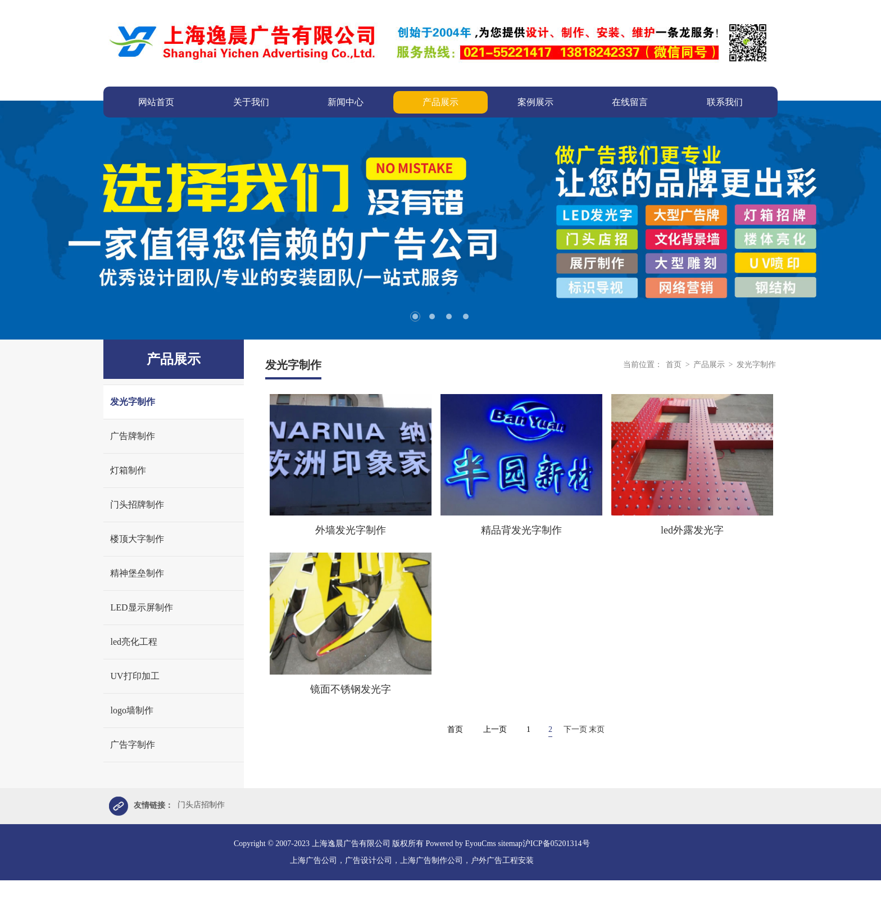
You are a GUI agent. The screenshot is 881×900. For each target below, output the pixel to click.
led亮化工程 (133, 641)
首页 (674, 364)
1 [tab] (415, 316)
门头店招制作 (201, 806)
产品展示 (710, 364)
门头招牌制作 (137, 504)
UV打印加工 (134, 676)
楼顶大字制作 (137, 539)
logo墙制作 (131, 710)
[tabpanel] (440, 220)
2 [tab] (432, 316)
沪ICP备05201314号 (556, 845)
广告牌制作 (132, 436)
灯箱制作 (128, 470)
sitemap (510, 845)
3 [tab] (449, 316)
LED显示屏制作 (141, 607)
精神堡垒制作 (137, 573)
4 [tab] (466, 316)
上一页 (495, 729)
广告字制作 (132, 744)
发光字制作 (132, 401)
